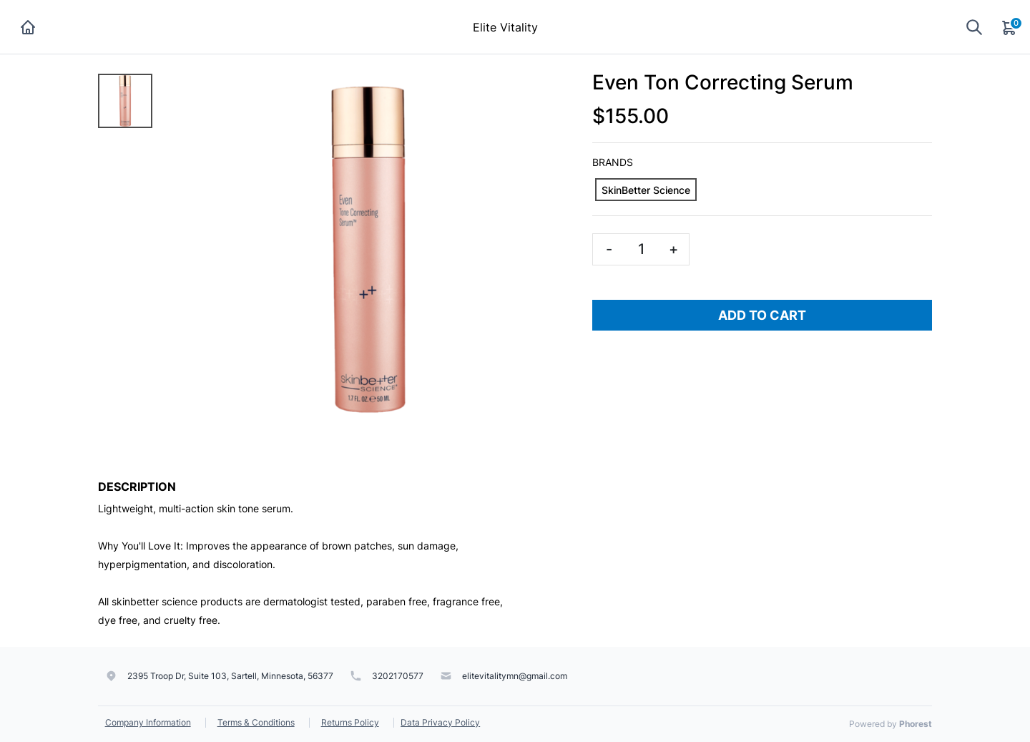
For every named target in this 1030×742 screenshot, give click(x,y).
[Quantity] (640, 249)
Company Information (148, 722)
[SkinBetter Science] (646, 189)
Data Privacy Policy (440, 722)
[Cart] (1010, 27)
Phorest (915, 723)
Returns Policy (350, 722)
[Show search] (974, 26)
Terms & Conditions (256, 722)
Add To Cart (762, 315)
